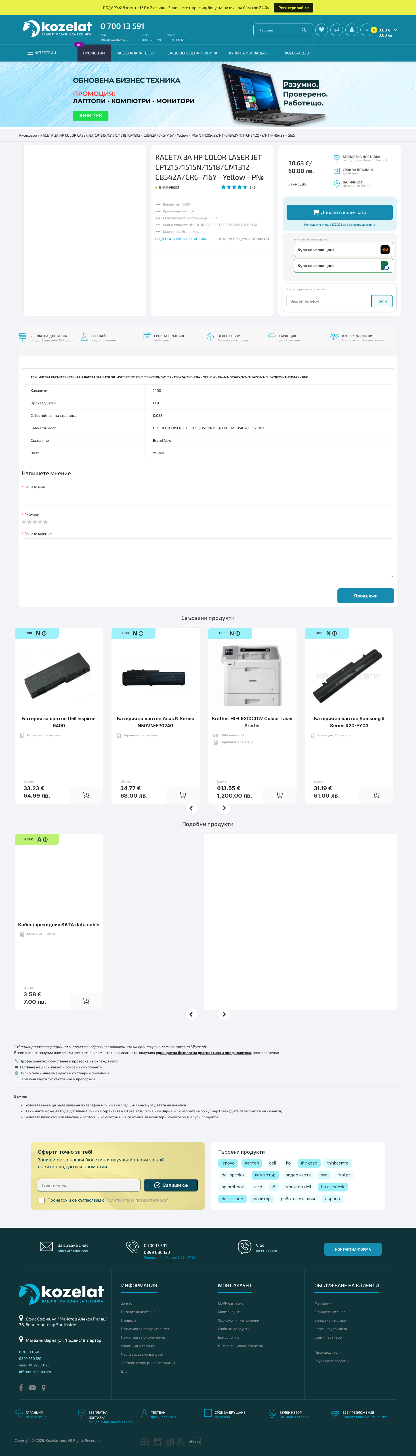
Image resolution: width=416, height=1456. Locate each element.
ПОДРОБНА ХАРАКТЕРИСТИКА (181, 238)
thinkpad (309, 1163)
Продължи (366, 595)
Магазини (323, 1303)
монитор (262, 1198)
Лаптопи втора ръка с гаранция (148, 1362)
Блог (125, 1371)
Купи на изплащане (249, 52)
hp (288, 1163)
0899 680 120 (151, 40)
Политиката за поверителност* (137, 1200)
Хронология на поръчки (238, 1320)
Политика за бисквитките (143, 1337)
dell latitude (232, 1198)
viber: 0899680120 (34, 1365)
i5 (274, 1186)
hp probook (233, 1186)
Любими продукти (234, 1328)
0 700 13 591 (122, 26)
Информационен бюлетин (240, 1345)
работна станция (298, 1198)
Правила (128, 1320)
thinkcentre (337, 1163)
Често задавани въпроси (142, 1354)
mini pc (344, 1174)
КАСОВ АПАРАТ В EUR (136, 52)
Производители (328, 1352)
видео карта (298, 1174)
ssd (324, 1174)
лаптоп (252, 1163)
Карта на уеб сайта (330, 1328)
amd (258, 1186)
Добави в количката (339, 212)
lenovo (228, 1163)
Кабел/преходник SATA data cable (58, 907)
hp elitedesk (332, 1186)
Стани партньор (328, 1337)
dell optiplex (233, 1174)
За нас (126, 1303)
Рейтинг (31, 514)
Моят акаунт (228, 1311)
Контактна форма (353, 1249)
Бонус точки (228, 1337)
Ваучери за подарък (331, 1360)
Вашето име (34, 487)
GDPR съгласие (230, 1303)
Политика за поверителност (145, 1328)
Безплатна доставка (138, 1311)
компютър (265, 1174)
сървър (332, 1198)
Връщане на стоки (330, 1320)
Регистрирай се (293, 7)
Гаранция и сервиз (137, 1345)
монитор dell (298, 1186)
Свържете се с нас (329, 1311)
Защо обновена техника (192, 52)
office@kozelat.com (114, 40)
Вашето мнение (38, 533)
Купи (382, 301)
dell (272, 1163)
